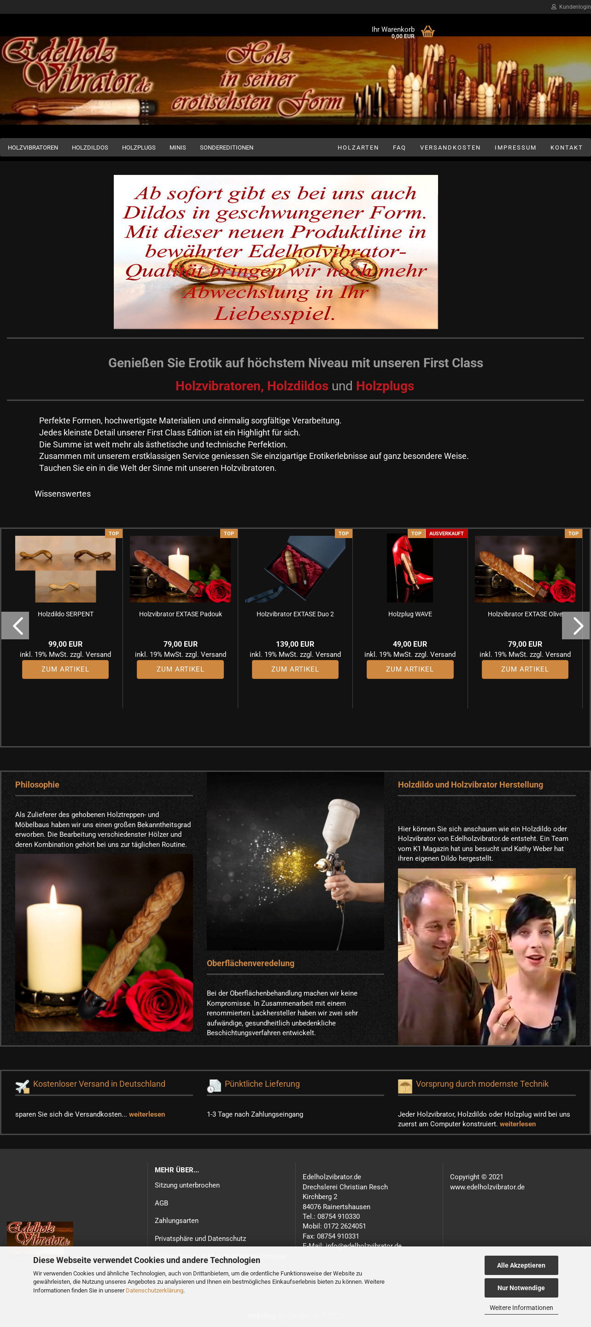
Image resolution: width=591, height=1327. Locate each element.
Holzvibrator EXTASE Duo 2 (295, 614)
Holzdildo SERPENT (66, 614)
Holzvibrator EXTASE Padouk (180, 614)
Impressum (516, 147)
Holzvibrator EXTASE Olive (525, 614)
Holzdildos (90, 147)
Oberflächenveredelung (250, 963)
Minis (178, 147)
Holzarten (358, 147)
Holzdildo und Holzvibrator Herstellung (470, 784)
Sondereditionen (226, 147)
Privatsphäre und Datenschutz (200, 1238)
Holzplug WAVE (410, 614)
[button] (15, 625)
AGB (161, 1203)
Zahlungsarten (177, 1221)
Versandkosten (450, 147)
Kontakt (566, 147)
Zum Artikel (65, 669)
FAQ (399, 147)
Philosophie (37, 784)
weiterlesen (147, 1114)
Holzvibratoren (33, 147)
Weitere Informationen (521, 1307)
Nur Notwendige (521, 1288)
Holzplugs (139, 147)
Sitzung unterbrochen (187, 1185)
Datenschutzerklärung (154, 1290)
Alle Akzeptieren (521, 1265)
